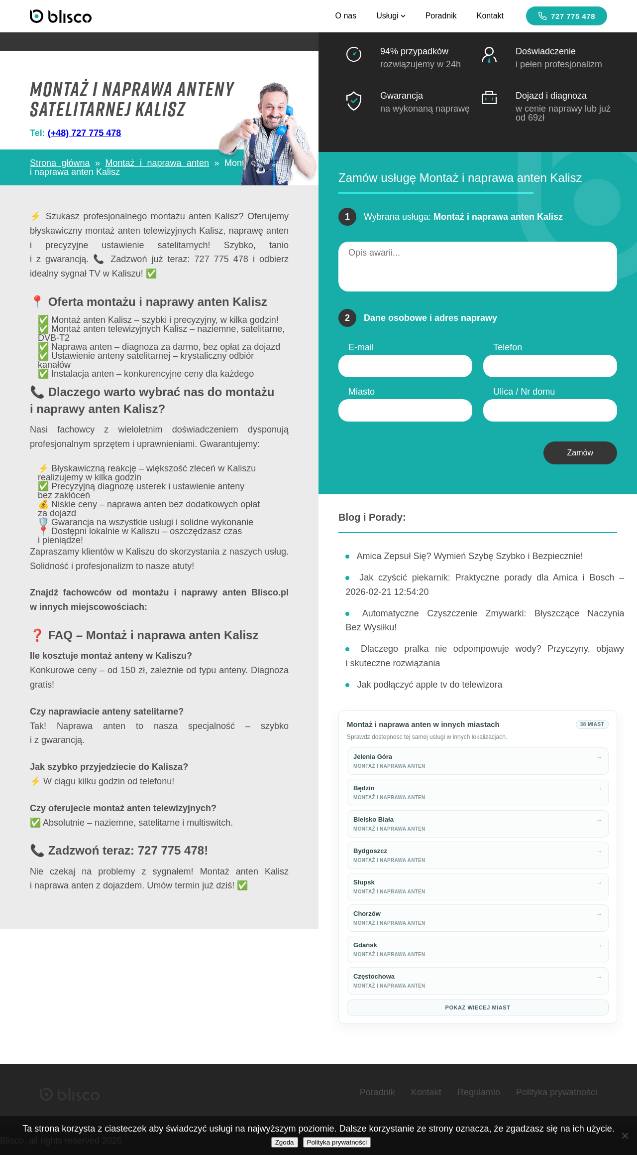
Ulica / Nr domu (524, 391)
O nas (345, 15)
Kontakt (490, 15)
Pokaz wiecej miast (478, 1008)
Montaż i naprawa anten (158, 163)
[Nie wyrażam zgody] (625, 1136)
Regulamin (478, 1092)
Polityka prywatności (556, 1092)
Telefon (507, 347)
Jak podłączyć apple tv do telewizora (429, 685)
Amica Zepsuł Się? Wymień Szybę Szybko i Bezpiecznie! (469, 556)
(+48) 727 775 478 (84, 133)
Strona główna (60, 163)
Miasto (361, 391)
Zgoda (284, 1142)
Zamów (580, 452)
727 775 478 (566, 15)
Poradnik (441, 15)
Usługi (390, 15)
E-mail (361, 347)
